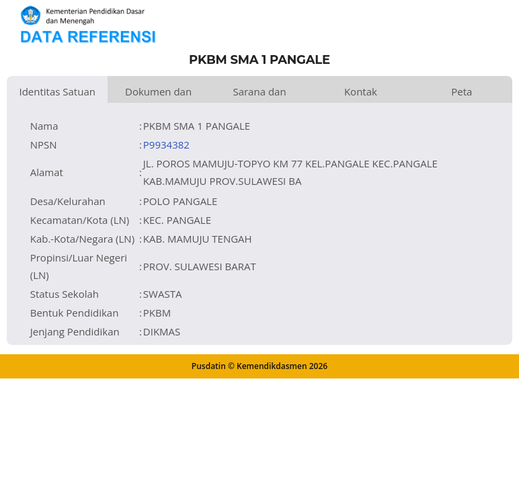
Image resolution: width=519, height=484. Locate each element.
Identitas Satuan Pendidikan (57, 94)
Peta (461, 91)
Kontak (360, 91)
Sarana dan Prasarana (259, 94)
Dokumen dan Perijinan (158, 94)
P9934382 (166, 144)
